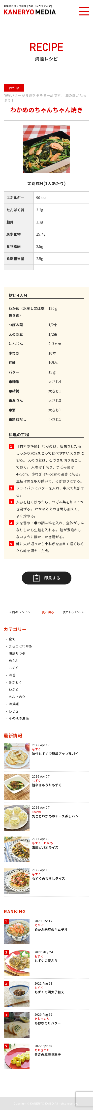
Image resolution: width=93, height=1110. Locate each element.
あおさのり (17, 696)
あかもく (15, 682)
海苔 (12, 675)
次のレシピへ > (73, 612)
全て (12, 638)
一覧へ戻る (46, 612)
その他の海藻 (19, 718)
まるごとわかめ (20, 646)
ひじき (14, 711)
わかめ (14, 689)
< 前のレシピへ (20, 612)
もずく (14, 667)
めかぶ (14, 660)
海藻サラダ (17, 653)
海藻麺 (14, 703)
